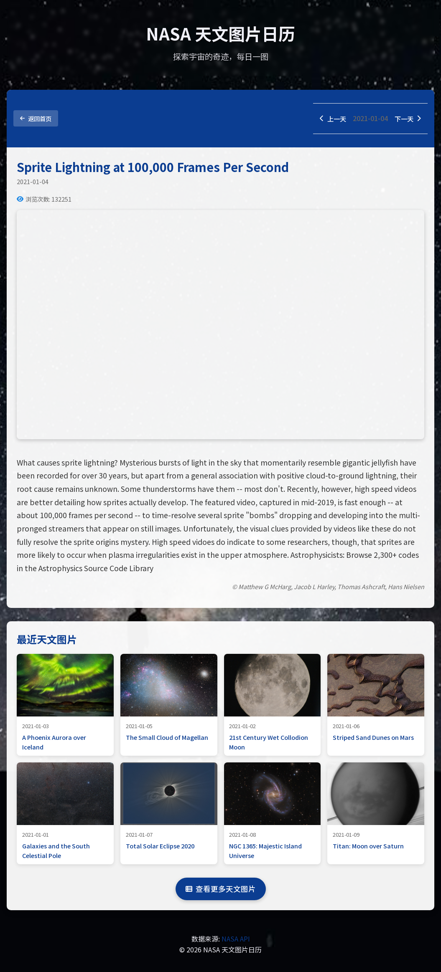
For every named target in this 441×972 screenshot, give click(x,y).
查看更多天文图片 (221, 889)
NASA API (236, 939)
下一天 (407, 119)
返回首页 (35, 118)
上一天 (331, 119)
